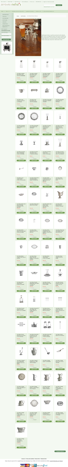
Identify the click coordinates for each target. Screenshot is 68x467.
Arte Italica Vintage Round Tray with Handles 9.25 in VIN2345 (33, 414)
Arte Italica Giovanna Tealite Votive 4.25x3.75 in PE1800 (47, 152)
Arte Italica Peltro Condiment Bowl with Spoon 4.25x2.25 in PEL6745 (47, 179)
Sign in (44, 1)
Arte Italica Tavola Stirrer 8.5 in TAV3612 (60, 335)
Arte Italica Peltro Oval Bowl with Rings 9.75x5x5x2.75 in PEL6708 (21, 205)
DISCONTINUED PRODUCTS (6, 26)
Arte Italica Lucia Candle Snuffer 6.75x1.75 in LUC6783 (21, 179)
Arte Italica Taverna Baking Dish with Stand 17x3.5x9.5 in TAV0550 (34, 284)
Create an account (50, 1)
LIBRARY (5, 22)
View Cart (32, 1)
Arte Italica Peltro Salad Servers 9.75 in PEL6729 (34, 231)
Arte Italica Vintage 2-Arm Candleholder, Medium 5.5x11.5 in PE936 (21, 362)
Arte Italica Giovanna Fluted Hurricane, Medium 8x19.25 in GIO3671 (60, 127)
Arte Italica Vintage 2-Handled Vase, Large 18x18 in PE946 (34, 361)
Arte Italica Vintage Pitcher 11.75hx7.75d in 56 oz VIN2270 (34, 387)
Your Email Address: (5, 35)
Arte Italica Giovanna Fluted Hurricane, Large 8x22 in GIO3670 (47, 127)
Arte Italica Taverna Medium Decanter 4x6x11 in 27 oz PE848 (21, 309)
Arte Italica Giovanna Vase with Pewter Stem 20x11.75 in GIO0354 (60, 152)
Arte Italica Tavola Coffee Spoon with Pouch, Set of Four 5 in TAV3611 (60, 310)
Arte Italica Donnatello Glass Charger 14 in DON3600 (34, 126)
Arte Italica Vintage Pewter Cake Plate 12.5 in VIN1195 (21, 387)
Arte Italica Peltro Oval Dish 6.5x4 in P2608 (34, 204)
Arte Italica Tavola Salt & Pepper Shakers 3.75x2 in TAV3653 (47, 335)
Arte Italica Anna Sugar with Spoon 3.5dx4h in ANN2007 (47, 100)
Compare (22, 80)
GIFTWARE (6, 20)
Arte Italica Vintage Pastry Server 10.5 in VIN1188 (59, 361)
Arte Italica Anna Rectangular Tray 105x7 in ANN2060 (33, 100)
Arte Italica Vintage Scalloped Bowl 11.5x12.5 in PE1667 (46, 413)
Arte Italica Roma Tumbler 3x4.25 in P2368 (59, 257)
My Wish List (17, 1)
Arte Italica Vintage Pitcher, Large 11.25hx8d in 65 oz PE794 (59, 388)
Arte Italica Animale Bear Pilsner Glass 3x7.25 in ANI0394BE (21, 74)
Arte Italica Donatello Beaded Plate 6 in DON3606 (60, 100)
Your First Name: (4, 32)
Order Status (10, 1)
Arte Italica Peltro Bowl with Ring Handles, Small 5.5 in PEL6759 (34, 179)
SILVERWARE (6, 18)
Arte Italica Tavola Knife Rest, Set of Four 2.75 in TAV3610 (21, 335)
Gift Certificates (25, 1)
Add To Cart (21, 82)
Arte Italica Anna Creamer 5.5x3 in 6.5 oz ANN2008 (21, 100)
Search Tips (52, 6)
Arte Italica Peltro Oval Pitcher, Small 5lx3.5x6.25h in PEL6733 (47, 205)
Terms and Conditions (30, 458)
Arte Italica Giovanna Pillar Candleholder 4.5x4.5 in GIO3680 (21, 152)
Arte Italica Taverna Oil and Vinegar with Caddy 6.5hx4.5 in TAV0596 (34, 310)
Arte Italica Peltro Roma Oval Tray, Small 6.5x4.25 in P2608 (21, 231)
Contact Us (23, 458)
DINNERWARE (6, 14)
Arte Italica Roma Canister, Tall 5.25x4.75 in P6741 (21, 257)
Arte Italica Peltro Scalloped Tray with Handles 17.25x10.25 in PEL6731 (47, 232)
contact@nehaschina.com (54, 460)
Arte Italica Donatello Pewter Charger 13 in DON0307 (21, 126)
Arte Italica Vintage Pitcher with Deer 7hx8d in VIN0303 (46, 387)
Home (18, 15)
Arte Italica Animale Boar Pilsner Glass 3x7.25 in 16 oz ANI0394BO (33, 75)
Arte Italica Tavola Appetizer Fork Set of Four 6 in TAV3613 (47, 309)
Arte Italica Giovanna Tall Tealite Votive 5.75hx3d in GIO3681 (34, 152)
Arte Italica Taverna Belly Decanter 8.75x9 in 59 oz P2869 (47, 283)
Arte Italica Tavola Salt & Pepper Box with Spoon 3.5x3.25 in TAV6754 (34, 336)
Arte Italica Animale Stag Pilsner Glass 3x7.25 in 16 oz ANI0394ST (59, 75)
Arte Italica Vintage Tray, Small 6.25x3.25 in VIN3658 (60, 413)
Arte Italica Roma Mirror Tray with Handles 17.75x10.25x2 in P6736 (34, 258)
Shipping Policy (44, 458)
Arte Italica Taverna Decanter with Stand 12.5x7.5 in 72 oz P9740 (59, 284)
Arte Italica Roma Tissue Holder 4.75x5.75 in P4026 (46, 257)
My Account (3, 1)
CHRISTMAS (6, 24)
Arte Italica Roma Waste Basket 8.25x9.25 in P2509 (20, 283)
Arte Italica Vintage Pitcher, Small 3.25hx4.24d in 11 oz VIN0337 (21, 414)
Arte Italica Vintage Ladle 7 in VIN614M (47, 361)
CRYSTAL (6, 16)
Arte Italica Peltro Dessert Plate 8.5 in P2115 (59, 179)
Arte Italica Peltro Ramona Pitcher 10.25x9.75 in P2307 (59, 205)
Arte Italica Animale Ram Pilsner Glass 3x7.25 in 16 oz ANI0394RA (46, 75)
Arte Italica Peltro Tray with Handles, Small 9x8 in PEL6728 (60, 231)
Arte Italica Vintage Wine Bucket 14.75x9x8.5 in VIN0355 (20, 440)
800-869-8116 (38, 1)
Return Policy (37, 458)
